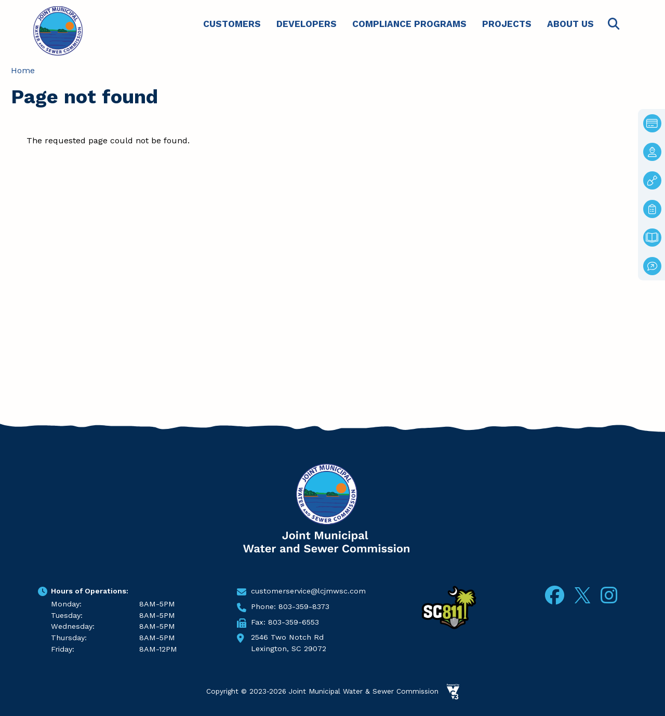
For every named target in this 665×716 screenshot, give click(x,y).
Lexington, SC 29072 (288, 648)
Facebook (554, 595)
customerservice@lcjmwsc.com (308, 591)
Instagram (609, 595)
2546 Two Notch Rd (287, 637)
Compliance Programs (409, 24)
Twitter (582, 594)
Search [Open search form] (614, 24)
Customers (232, 24)
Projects (506, 24)
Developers (306, 24)
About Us (570, 24)
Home (23, 70)
